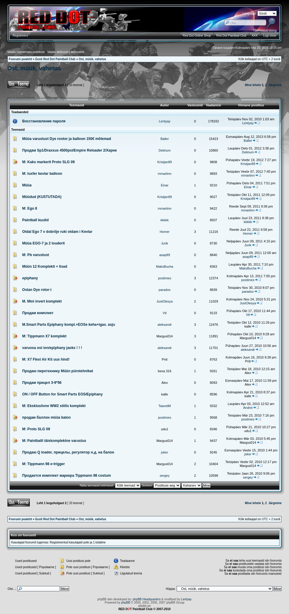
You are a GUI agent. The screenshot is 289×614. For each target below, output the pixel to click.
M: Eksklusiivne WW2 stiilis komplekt (54, 406)
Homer (165, 231)
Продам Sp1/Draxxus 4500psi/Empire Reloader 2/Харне (69, 150)
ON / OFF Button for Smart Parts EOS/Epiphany (62, 394)
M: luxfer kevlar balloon (42, 174)
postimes (164, 278)
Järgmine (275, 85)
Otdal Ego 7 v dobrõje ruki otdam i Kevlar (57, 232)
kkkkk (165, 220)
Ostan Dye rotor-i (37, 290)
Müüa (27, 185)
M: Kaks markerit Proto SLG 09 (48, 162)
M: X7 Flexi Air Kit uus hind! (46, 359)
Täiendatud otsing (265, 30)
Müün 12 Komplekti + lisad (44, 266)
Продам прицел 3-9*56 (42, 383)
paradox (165, 290)
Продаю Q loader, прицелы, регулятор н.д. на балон (68, 452)
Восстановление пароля (44, 121)
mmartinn (165, 173)
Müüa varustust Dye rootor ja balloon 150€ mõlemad (66, 139)
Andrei (248, 407)
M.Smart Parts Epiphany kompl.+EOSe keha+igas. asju (68, 324)
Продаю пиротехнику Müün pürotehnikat (57, 371)
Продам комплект (38, 313)
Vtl (165, 313)
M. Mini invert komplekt (42, 301)
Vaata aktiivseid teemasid (65, 52)
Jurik (164, 243)
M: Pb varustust (35, 255)
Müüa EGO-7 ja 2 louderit (43, 243)
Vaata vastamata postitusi (26, 52)
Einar (165, 185)
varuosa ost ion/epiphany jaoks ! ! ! (52, 348)
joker (164, 452)
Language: (250, 13)
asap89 (164, 255)
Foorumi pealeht (20, 59)
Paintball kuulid (35, 220)
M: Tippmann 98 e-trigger (43, 464)
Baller (164, 139)
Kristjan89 (164, 162)
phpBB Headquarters (147, 599)
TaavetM (165, 406)
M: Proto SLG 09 (36, 429)
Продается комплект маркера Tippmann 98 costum (66, 475)
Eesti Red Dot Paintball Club (55, 59)
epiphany (30, 278)
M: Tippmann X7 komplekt (44, 336)
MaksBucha (164, 266)
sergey (165, 475)
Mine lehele (253, 85)
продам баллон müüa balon (46, 417)
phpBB (125, 602)
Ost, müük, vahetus (92, 59)
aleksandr (165, 324)
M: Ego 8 (29, 208)
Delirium (164, 150)
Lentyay (164, 121)
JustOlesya (164, 301)
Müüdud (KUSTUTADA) (42, 197)
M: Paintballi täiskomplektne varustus (54, 441)
